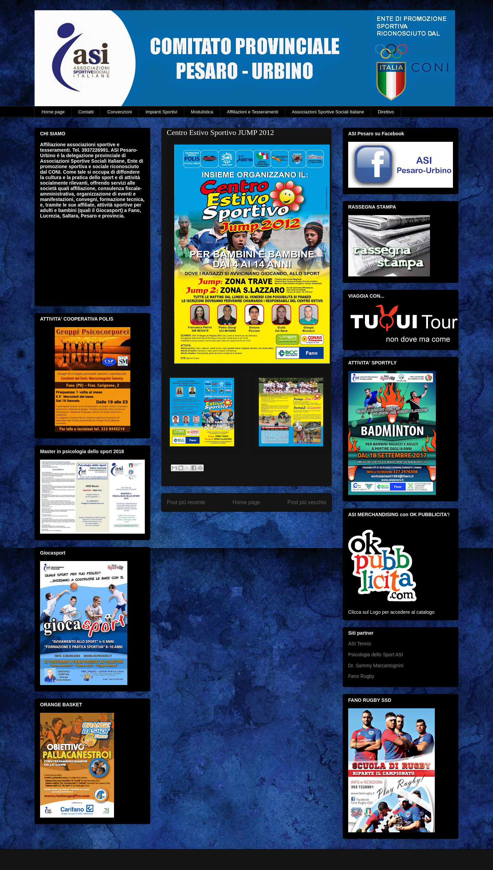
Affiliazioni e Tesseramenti (252, 111)
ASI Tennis (359, 643)
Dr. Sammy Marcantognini (375, 665)
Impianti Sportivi (161, 111)
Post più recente (186, 502)
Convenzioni (120, 111)
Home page (53, 111)
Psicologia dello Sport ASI (375, 654)
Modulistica (202, 111)
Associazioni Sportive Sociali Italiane (328, 111)
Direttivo (386, 111)
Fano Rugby (361, 676)
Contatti (86, 111)
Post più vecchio (306, 502)
